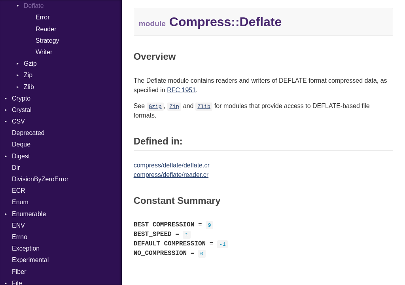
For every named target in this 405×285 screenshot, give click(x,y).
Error (43, 17)
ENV (18, 225)
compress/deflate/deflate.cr (172, 165)
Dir (16, 167)
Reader (46, 29)
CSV (18, 121)
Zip (28, 75)
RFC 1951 (181, 90)
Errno (19, 237)
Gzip (30, 63)
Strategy (47, 40)
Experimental (30, 259)
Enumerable (29, 214)
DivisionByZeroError (40, 179)
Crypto (21, 98)
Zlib (29, 87)
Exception (26, 248)
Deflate (34, 5)
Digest (21, 156)
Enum (20, 202)
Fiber (19, 271)
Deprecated (28, 132)
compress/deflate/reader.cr (171, 174)
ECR (18, 190)
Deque (21, 144)
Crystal (22, 109)
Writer (44, 52)
